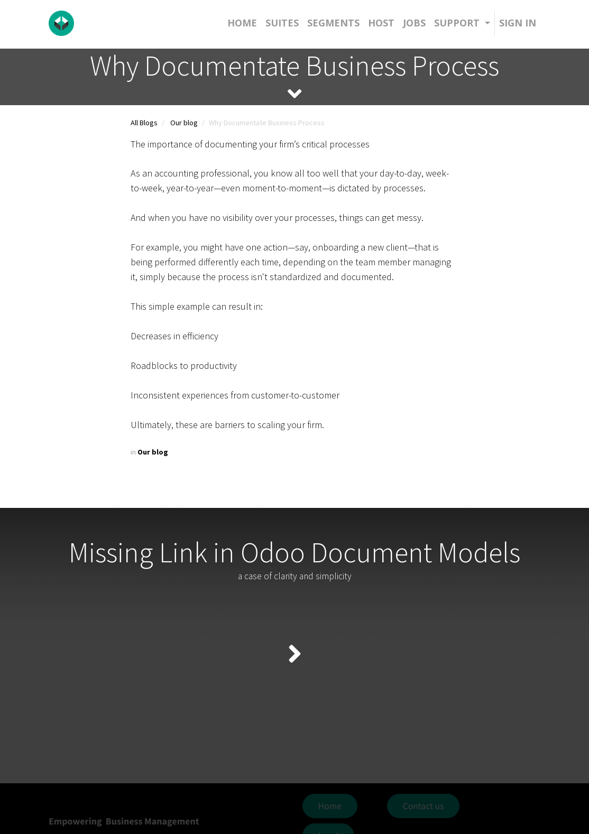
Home (330, 806)
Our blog (184, 122)
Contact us (423, 806)
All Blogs (144, 122)
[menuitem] (242, 23)
